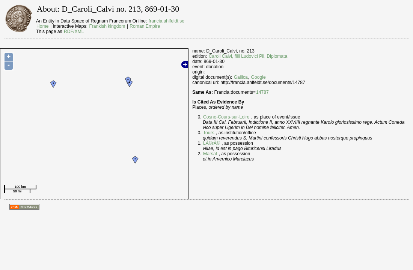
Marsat (210, 153)
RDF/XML (74, 31)
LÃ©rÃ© (211, 143)
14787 (262, 92)
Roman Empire (145, 26)
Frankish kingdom (107, 26)
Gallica (241, 77)
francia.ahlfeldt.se (166, 21)
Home (42, 26)
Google (258, 77)
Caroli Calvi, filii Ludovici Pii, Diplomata (248, 56)
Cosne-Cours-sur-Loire (226, 117)
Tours (208, 132)
